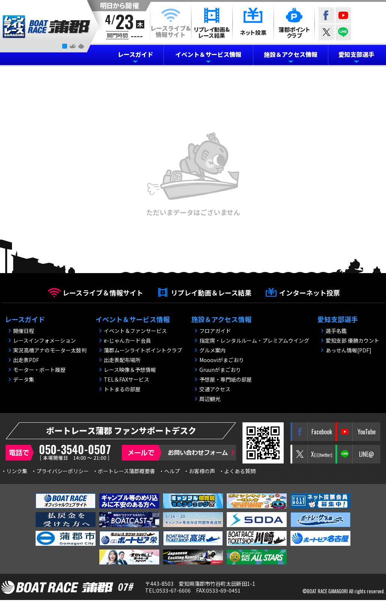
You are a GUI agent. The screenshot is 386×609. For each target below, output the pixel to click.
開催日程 (23, 330)
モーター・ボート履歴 (39, 369)
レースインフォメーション (44, 340)
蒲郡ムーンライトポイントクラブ (143, 350)
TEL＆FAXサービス (126, 379)
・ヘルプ (169, 471)
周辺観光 (209, 399)
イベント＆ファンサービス (135, 330)
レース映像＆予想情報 (130, 369)
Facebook (326, 15)
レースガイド (135, 54)
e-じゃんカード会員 (127, 340)
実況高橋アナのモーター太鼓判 (50, 350)
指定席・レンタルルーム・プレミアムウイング (254, 340)
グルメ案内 (212, 350)
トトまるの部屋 (122, 389)
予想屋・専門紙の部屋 (225, 379)
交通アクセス (214, 389)
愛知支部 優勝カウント (352, 340)
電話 (60, 452)
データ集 (23, 379)
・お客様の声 (199, 471)
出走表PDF (26, 360)
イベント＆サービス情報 (208, 54)
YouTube (343, 15)
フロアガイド (215, 330)
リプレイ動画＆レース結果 (211, 292)
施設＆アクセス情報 (290, 54)
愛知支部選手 (356, 54)
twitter (326, 32)
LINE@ (343, 32)
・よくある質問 (237, 471)
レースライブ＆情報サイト (103, 292)
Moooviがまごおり (221, 360)
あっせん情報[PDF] (348, 350)
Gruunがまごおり (220, 369)
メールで (179, 452)
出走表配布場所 (122, 360)
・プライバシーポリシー (60, 471)
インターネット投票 (309, 292)
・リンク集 (14, 471)
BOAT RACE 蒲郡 (46, 27)
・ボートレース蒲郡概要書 (124, 471)
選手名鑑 (336, 330)
